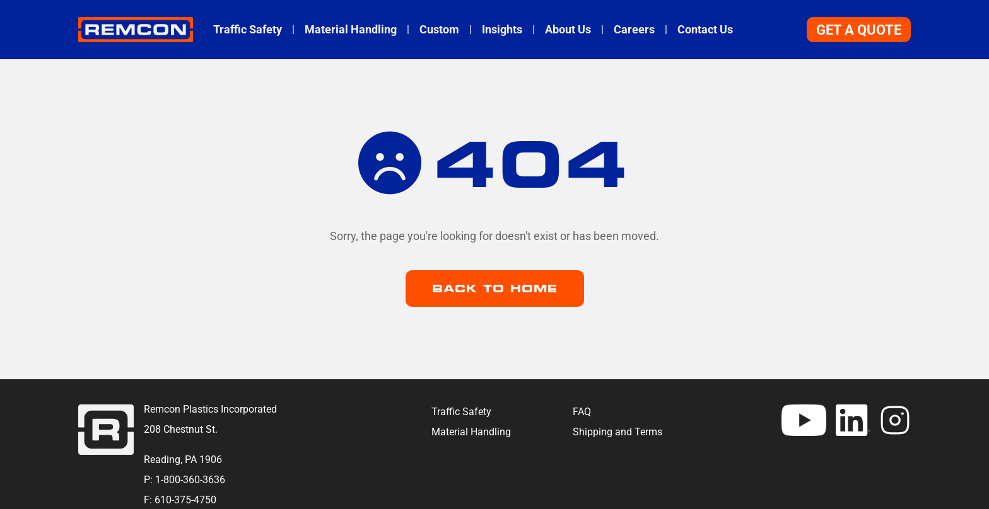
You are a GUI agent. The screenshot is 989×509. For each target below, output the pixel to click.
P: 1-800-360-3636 (184, 480)
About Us (568, 29)
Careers (634, 29)
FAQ (582, 412)
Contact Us (705, 29)
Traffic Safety (247, 29)
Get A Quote (858, 30)
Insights (502, 29)
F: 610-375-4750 (180, 500)
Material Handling (351, 29)
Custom (439, 29)
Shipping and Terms (617, 432)
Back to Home (495, 288)
